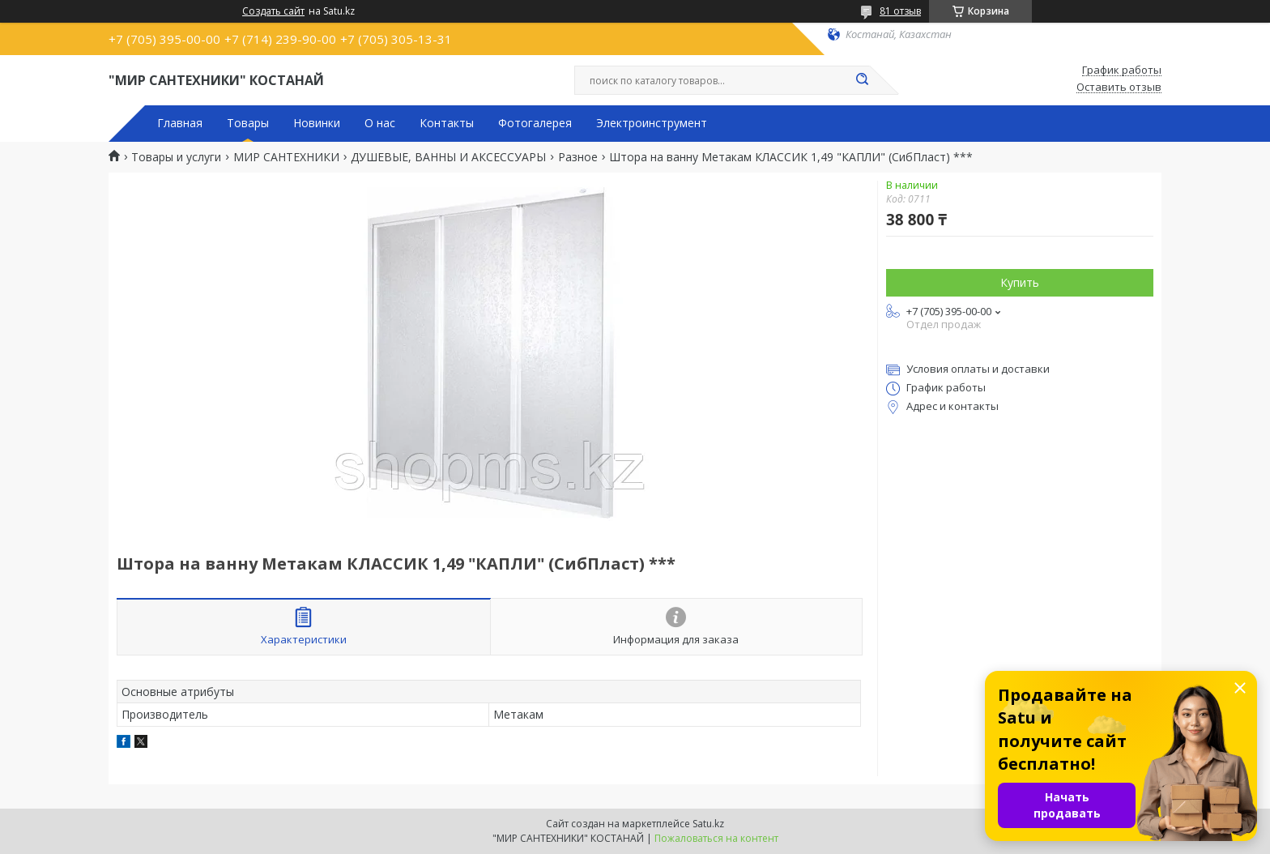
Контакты (447, 123)
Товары (248, 123)
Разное (578, 157)
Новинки (316, 123)
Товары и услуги (176, 157)
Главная (179, 123)
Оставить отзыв (1118, 87)
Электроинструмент (651, 123)
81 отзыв (900, 11)
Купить (1019, 282)
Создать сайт (273, 11)
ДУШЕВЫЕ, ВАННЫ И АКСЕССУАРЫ (448, 157)
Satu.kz (708, 824)
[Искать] (862, 80)
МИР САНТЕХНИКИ (286, 157)
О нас (379, 123)
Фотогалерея (535, 123)
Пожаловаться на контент (716, 838)
